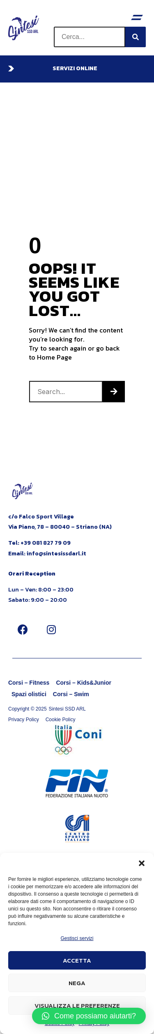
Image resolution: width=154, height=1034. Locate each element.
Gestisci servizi (76, 938)
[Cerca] (135, 37)
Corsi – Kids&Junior (83, 682)
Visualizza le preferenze (77, 1005)
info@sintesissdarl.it (56, 553)
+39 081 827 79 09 (46, 543)
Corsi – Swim (71, 694)
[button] (142, 863)
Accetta (77, 960)
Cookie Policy (61, 719)
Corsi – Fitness (28, 682)
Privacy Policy (23, 719)
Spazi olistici (28, 694)
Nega (77, 983)
